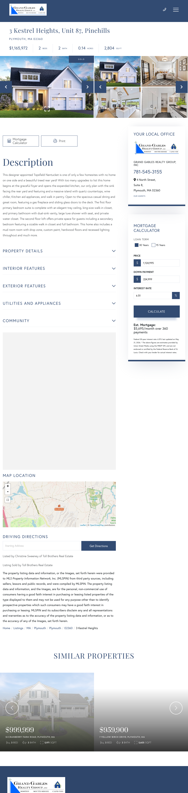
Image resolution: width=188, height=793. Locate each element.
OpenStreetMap (97, 525)
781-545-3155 (148, 172)
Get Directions (99, 546)
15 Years (158, 245)
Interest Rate (142, 288)
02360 (68, 628)
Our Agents (139, 196)
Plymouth (40, 628)
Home (6, 628)
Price (137, 255)
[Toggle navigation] (176, 10)
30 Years (142, 245)
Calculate (156, 311)
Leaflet (83, 525)
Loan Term (141, 239)
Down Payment (144, 272)
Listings (18, 628)
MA (29, 628)
